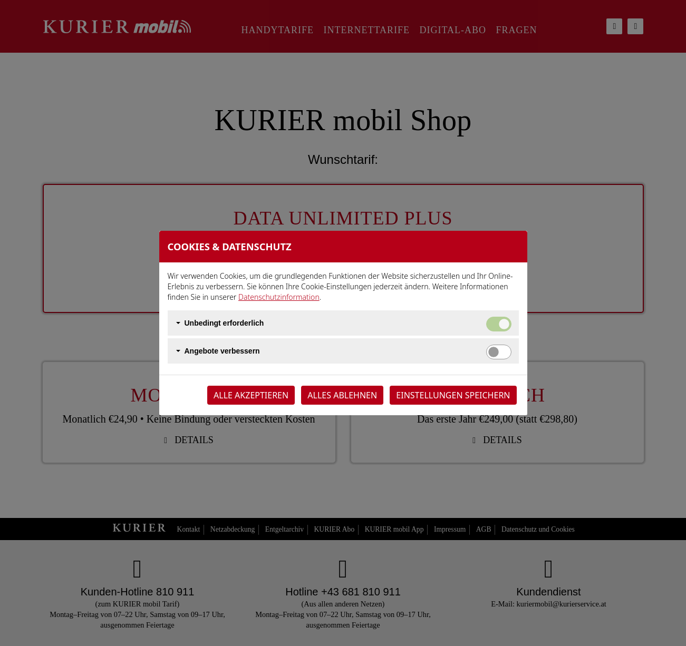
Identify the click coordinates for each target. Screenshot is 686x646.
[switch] (498, 352)
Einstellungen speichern (453, 395)
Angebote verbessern (222, 351)
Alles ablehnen (342, 395)
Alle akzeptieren (251, 395)
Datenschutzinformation (279, 297)
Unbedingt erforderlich (224, 323)
